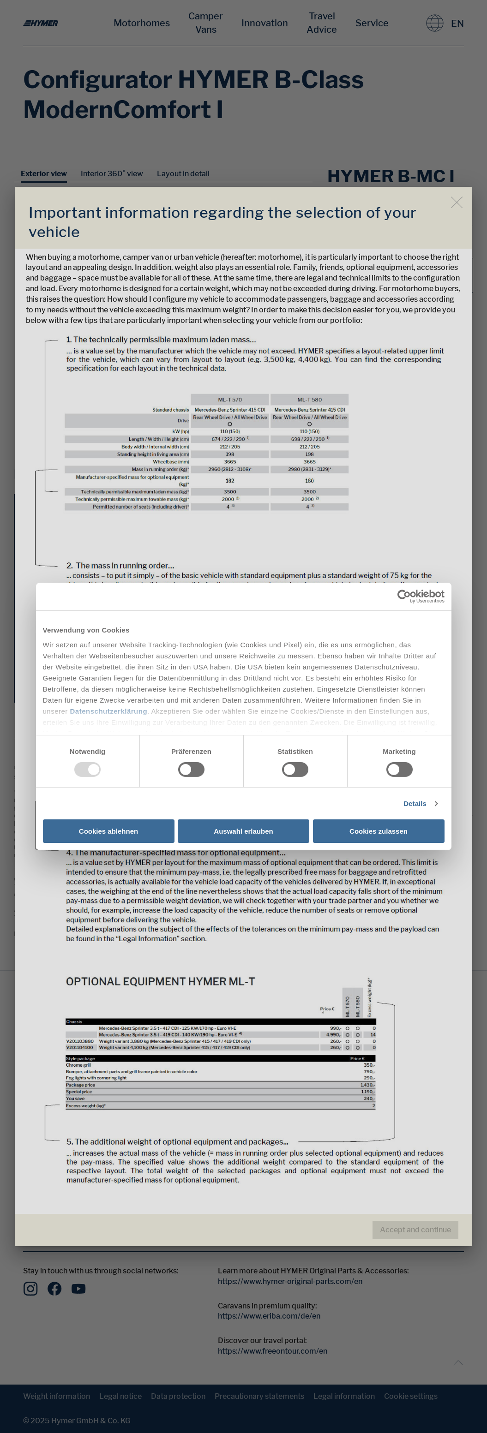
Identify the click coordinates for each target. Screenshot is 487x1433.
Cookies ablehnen (108, 831)
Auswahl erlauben (243, 831)
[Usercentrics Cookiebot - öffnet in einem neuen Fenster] (404, 596)
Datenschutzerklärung (109, 711)
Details (415, 803)
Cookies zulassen (378, 831)
